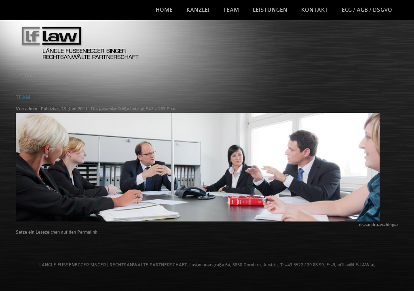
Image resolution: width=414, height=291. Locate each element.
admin (31, 109)
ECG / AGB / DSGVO (367, 10)
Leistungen (270, 10)
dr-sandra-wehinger (378, 225)
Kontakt (314, 10)
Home (164, 10)
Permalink (87, 232)
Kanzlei (197, 10)
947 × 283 (155, 109)
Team (231, 10)
